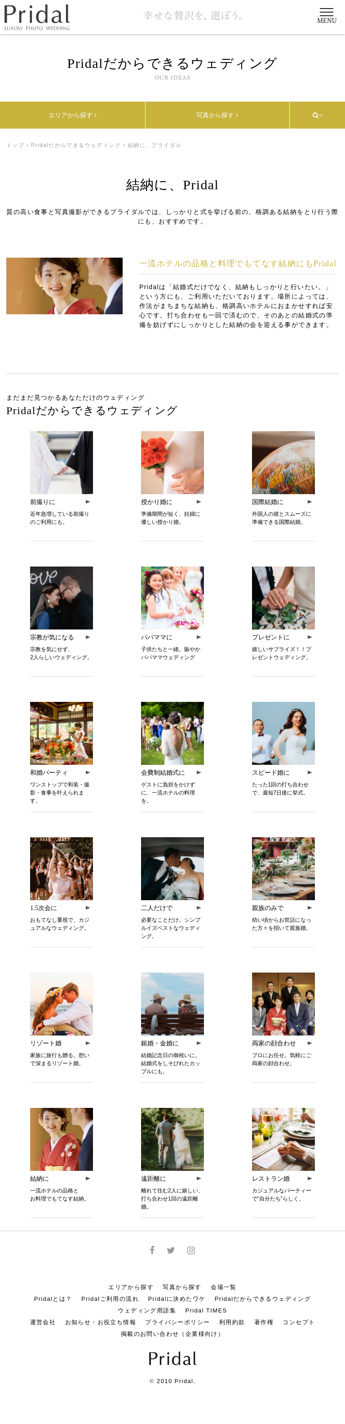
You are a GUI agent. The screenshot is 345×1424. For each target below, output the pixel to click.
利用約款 (232, 1322)
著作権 (264, 1322)
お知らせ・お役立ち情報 (100, 1322)
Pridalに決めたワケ (176, 1298)
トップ (15, 145)
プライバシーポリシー (177, 1322)
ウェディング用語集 (147, 1310)
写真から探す (217, 115)
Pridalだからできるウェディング (76, 145)
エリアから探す (73, 115)
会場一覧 (224, 1287)
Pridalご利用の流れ (110, 1298)
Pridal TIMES (206, 1310)
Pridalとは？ (53, 1298)
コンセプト (299, 1322)
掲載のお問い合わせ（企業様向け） (172, 1333)
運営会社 (43, 1322)
